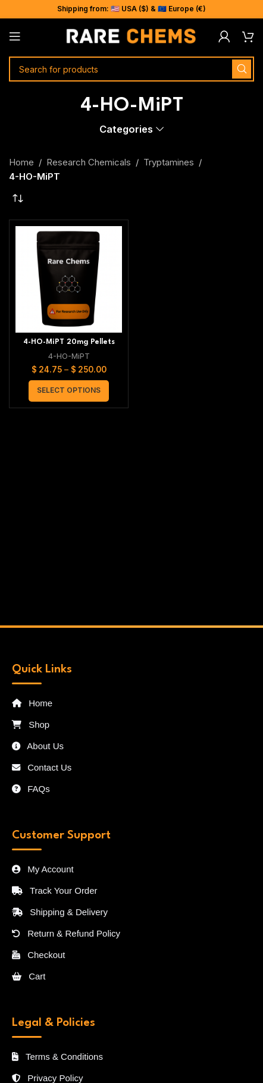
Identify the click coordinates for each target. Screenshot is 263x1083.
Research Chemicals (88, 162)
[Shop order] (18, 199)
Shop (30, 724)
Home (21, 162)
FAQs (31, 789)
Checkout (38, 955)
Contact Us (41, 767)
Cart (29, 976)
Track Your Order (55, 890)
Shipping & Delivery (60, 912)
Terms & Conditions (57, 1056)
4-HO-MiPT (69, 356)
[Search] (131, 69)
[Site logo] (131, 35)
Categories (126, 129)
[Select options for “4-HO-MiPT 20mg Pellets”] (69, 391)
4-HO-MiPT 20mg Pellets (69, 342)
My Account (43, 869)
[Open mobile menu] (15, 36)
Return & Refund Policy (66, 933)
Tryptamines (168, 162)
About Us (38, 746)
